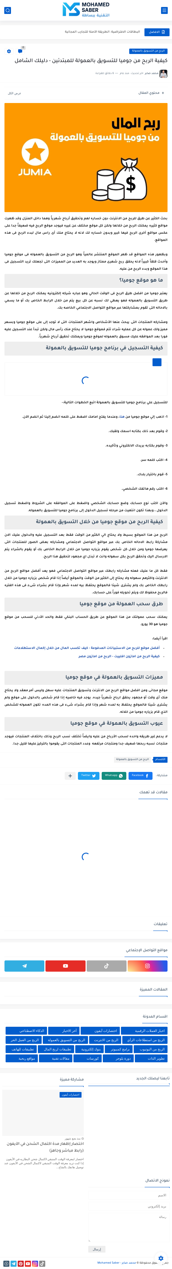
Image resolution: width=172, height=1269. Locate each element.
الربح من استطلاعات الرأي (146, 1040)
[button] (141, 776)
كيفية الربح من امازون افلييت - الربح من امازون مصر (119, 657)
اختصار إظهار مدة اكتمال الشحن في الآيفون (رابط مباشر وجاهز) (45, 1147)
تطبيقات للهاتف (23, 1049)
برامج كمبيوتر (120, 1049)
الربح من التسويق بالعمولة (148, 51)
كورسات (93, 1058)
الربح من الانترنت (106, 1040)
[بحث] (7, 10)
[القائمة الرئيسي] (164, 10)
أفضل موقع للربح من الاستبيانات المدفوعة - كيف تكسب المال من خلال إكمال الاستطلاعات (87, 648)
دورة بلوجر (123, 1058)
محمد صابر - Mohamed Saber (116, 1263)
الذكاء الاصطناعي (31, 1031)
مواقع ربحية (27, 1058)
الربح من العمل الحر (25, 1040)
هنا (122, 417)
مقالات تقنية (60, 1058)
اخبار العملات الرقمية (150, 1031)
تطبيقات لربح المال (57, 1049)
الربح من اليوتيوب (152, 1049)
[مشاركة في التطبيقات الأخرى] (70, 776)
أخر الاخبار (69, 1031)
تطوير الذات (156, 1058)
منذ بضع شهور (72, 1138)
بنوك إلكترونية (91, 1049)
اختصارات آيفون (106, 1031)
